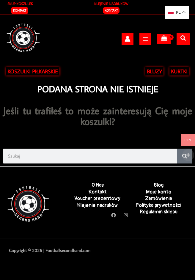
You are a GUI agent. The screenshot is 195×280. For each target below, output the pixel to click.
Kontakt (111, 10)
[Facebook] (113, 215)
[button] (19, 10)
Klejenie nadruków (97, 205)
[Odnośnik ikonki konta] (127, 39)
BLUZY (154, 71)
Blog (158, 185)
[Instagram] (125, 215)
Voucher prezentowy (97, 198)
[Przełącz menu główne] (145, 39)
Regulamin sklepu (158, 212)
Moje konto (158, 192)
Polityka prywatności (158, 205)
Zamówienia (158, 198)
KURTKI (179, 71)
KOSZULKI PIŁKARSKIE (32, 71)
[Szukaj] (183, 38)
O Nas (97, 185)
